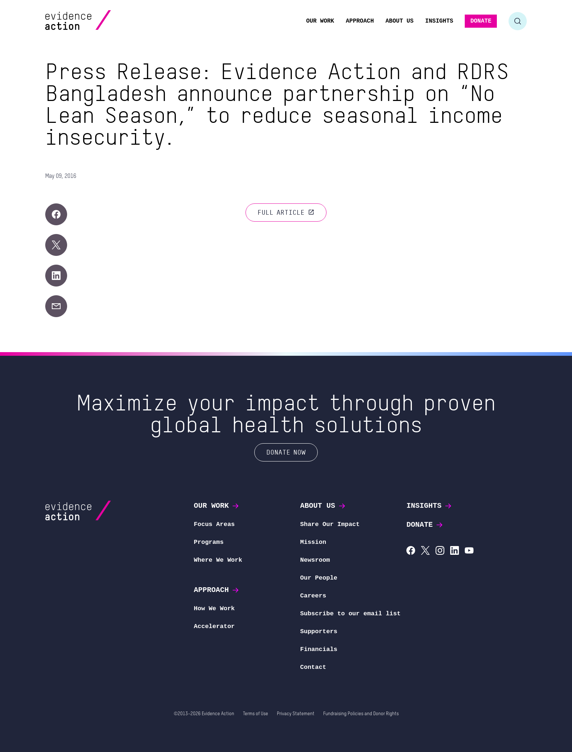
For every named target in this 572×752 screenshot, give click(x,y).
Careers (313, 596)
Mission (313, 542)
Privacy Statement (295, 714)
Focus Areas (214, 524)
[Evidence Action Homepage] (92, 21)
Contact (313, 667)
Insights (429, 506)
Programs (209, 542)
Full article (286, 212)
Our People (318, 578)
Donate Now (286, 452)
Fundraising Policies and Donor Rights (361, 714)
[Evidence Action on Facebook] (410, 551)
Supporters (318, 631)
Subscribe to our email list (350, 613)
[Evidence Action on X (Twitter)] (425, 551)
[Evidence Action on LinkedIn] (454, 551)
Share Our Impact (330, 524)
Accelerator (214, 626)
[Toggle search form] (518, 21)
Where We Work (218, 560)
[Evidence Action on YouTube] (469, 551)
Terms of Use (255, 714)
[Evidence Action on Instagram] (440, 551)
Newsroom (315, 560)
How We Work (214, 608)
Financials (318, 649)
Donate (425, 525)
